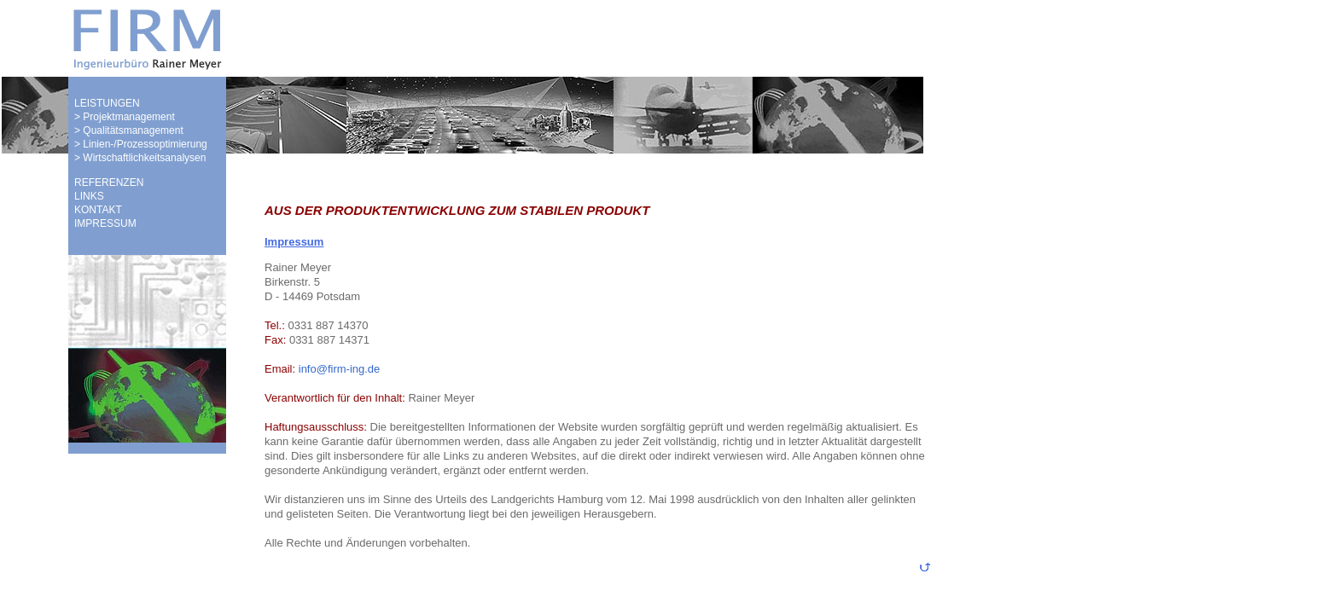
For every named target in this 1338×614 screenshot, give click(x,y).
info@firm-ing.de (337, 368)
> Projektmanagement (124, 117)
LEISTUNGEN (107, 103)
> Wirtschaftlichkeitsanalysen (140, 158)
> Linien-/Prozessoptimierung (140, 144)
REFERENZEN (108, 182)
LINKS (89, 196)
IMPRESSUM (105, 223)
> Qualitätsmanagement (128, 130)
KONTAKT (98, 210)
